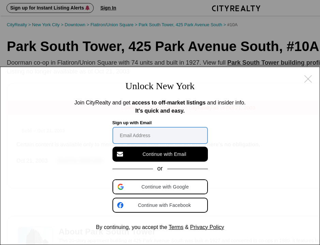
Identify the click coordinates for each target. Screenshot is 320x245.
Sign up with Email (132, 122)
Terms (176, 227)
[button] (161, 187)
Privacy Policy (207, 227)
